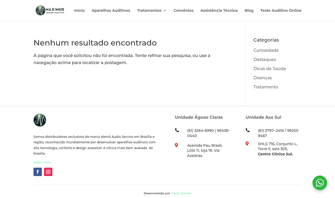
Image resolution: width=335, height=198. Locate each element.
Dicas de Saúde (269, 68)
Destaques (264, 59)
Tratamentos (149, 11)
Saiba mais (42, 162)
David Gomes (181, 193)
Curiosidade (266, 50)
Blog (249, 11)
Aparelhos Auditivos (111, 11)
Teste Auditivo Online (281, 11)
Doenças (262, 77)
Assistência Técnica (219, 11)
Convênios (183, 11)
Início (79, 11)
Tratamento (265, 86)
